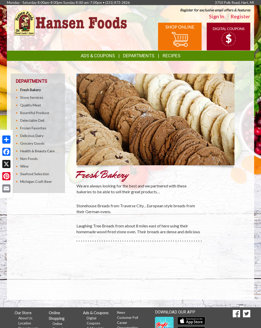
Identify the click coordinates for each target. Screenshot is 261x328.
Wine (24, 166)
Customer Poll (127, 318)
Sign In (216, 16)
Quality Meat (30, 105)
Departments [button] (138, 55)
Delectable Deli (32, 120)
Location (24, 323)
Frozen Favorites (33, 128)
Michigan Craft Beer (36, 181)
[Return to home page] (71, 22)
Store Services (31, 97)
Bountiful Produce (34, 113)
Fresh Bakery (30, 90)
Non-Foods (29, 158)
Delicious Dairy (32, 135)
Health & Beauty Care (37, 151)
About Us (25, 318)
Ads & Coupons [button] (98, 55)
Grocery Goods (32, 143)
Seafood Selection (34, 174)
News (121, 312)
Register (240, 16)
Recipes (171, 55)
